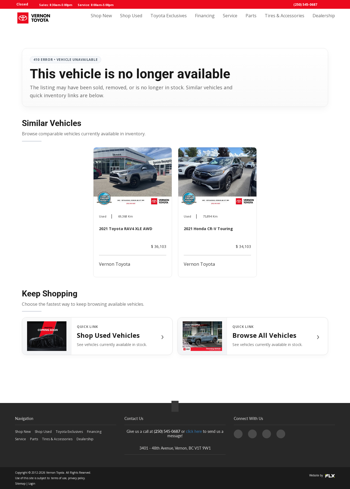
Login (31, 483)
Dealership (324, 21)
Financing (205, 21)
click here (194, 431)
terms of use (58, 478)
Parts (251, 21)
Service (230, 21)
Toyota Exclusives (168, 21)
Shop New (101, 21)
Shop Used (131, 21)
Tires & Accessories (284, 21)
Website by (322, 475)
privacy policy (76, 478)
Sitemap (20, 483)
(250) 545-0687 (305, 4)
